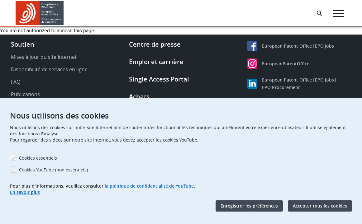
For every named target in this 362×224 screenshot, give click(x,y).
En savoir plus (25, 192)
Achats (139, 96)
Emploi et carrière (156, 62)
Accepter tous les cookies (320, 206)
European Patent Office (287, 46)
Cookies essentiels (38, 158)
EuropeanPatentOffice (285, 64)
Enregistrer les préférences (249, 206)
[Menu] (339, 13)
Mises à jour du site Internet (44, 57)
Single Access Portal (159, 79)
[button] (64, 13)
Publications (25, 94)
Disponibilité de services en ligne (49, 69)
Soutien (22, 44)
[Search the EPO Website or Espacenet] (320, 13)
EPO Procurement (281, 87)
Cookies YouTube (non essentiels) (53, 170)
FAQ (15, 81)
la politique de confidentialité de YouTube (149, 186)
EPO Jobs (324, 46)
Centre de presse (155, 44)
